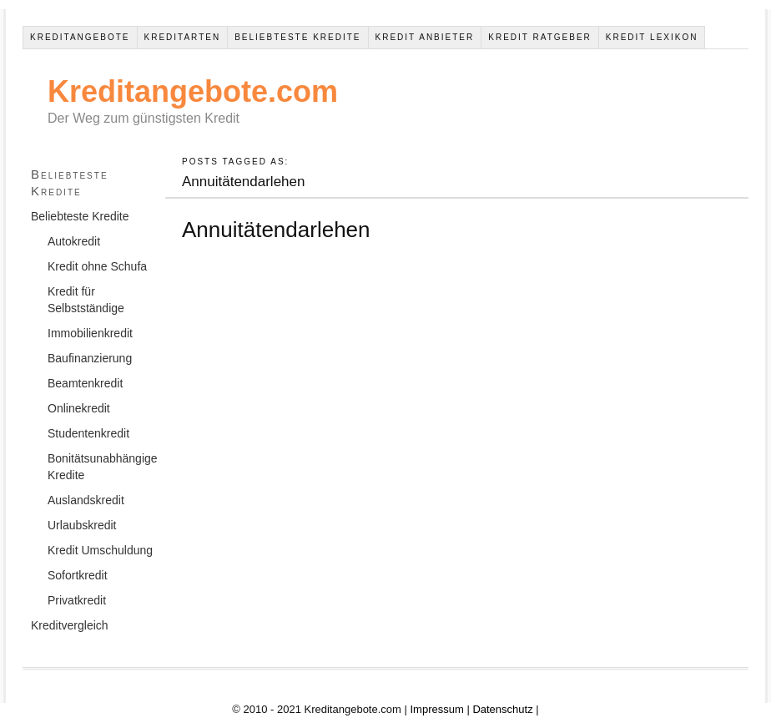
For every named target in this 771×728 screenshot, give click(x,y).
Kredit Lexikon (652, 37)
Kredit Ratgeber (540, 37)
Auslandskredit (86, 500)
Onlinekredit (79, 408)
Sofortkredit (78, 575)
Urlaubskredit (82, 525)
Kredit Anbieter (425, 37)
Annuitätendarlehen (276, 229)
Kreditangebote (80, 37)
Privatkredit (77, 600)
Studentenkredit (88, 433)
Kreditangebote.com (193, 91)
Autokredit (74, 241)
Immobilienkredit (90, 333)
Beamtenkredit (85, 383)
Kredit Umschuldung (100, 550)
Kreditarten (182, 37)
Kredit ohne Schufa (97, 266)
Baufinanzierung (90, 358)
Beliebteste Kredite (297, 37)
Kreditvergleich (69, 625)
